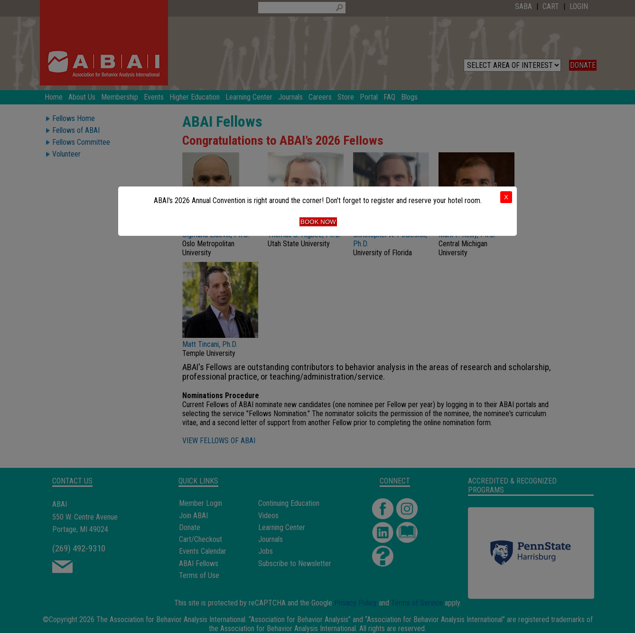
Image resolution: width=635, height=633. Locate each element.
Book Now (318, 221)
